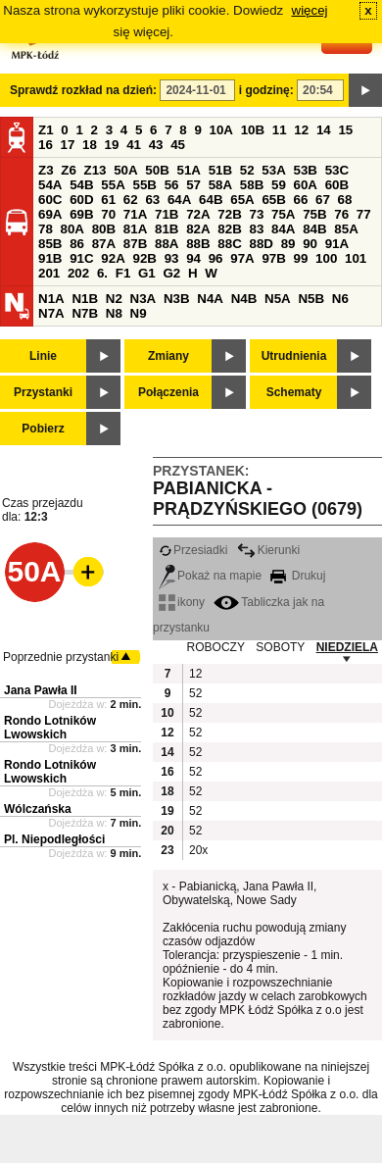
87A (104, 243)
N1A (51, 298)
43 (156, 144)
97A (242, 258)
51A (189, 170)
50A (125, 170)
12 (301, 130)
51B (220, 170)
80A (72, 229)
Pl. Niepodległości (54, 839)
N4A (210, 298)
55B (144, 184)
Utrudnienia (294, 356)
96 (216, 258)
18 (89, 144)
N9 (138, 313)
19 (112, 144)
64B (210, 199)
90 (310, 243)
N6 (340, 298)
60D (81, 199)
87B (135, 243)
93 (172, 258)
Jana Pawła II (40, 690)
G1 (147, 273)
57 (193, 184)
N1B (85, 298)
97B (273, 258)
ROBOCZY (216, 647)
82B (229, 229)
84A (283, 229)
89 (288, 243)
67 (322, 199)
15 (345, 130)
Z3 (46, 170)
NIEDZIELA (347, 647)
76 (341, 214)
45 (177, 144)
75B (314, 214)
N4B (244, 298)
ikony (182, 602)
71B (166, 214)
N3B (177, 298)
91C (81, 258)
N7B (85, 313)
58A (220, 184)
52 (247, 170)
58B (251, 184)
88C (229, 243)
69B (81, 214)
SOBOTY (280, 647)
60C (50, 199)
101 (355, 258)
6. (102, 273)
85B (50, 243)
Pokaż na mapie (210, 575)
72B (229, 214)
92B (144, 258)
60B (337, 184)
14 (323, 130)
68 (345, 199)
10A (221, 130)
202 (78, 273)
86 (77, 243)
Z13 (95, 170)
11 (279, 130)
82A (198, 229)
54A (50, 184)
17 (68, 144)
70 (108, 214)
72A (198, 214)
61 (108, 199)
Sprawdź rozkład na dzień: (83, 90)
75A (283, 214)
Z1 (46, 130)
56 (172, 184)
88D (260, 243)
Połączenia (168, 392)
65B (273, 199)
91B (50, 258)
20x (198, 850)
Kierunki (268, 550)
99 (301, 258)
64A (179, 199)
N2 (114, 298)
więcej (310, 10)
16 (45, 144)
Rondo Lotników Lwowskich (50, 727)
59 (278, 184)
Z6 (68, 170)
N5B (311, 298)
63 (152, 199)
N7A (51, 313)
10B (252, 130)
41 (133, 144)
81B (166, 229)
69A (50, 214)
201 (49, 273)
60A (305, 184)
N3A (143, 298)
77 (364, 214)
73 (256, 214)
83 (256, 229)
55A (112, 184)
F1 (123, 273)
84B (314, 229)
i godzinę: (266, 90)
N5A (277, 298)
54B (81, 184)
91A (337, 243)
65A (242, 199)
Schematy (294, 392)
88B (198, 243)
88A (166, 243)
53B (305, 170)
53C (337, 170)
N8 (114, 313)
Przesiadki (193, 550)
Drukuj (297, 575)
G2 (171, 273)
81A (135, 229)
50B (156, 170)
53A (273, 170)
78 (45, 229)
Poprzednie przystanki (61, 657)
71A (135, 214)
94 (193, 258)
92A (112, 258)
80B (104, 229)
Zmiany (168, 356)
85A (346, 229)
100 (326, 258)
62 (130, 199)
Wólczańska (38, 809)
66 (301, 199)
